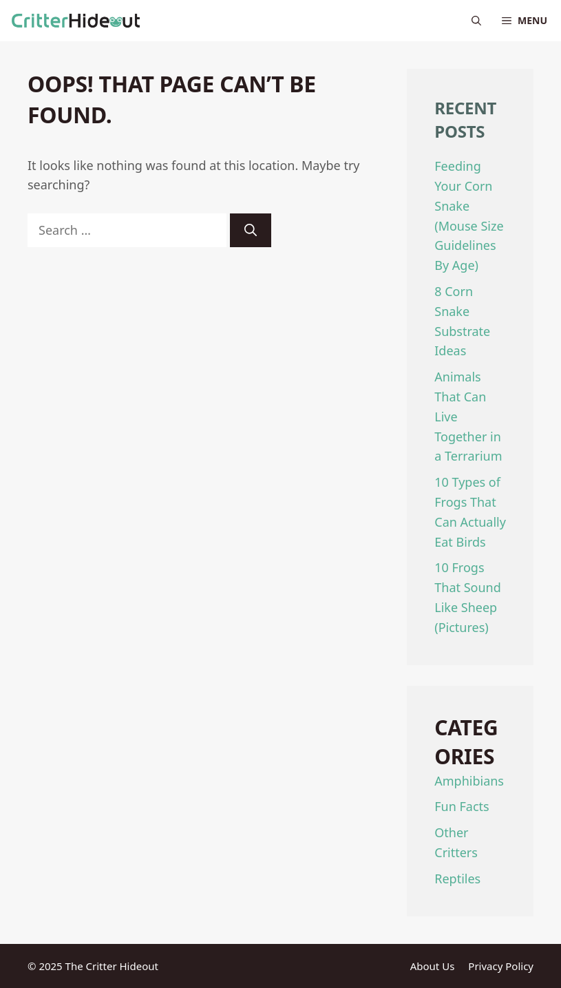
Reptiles (457, 878)
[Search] (250, 230)
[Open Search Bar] (476, 20)
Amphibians (469, 780)
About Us (432, 966)
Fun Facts (461, 806)
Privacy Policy (500, 966)
